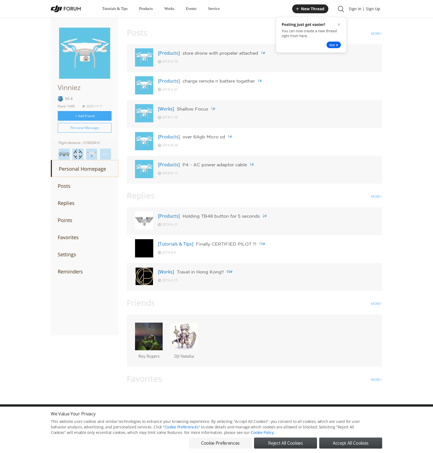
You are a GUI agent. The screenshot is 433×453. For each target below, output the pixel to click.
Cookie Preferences (182, 429)
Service (214, 9)
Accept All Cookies (351, 446)
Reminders (70, 271)
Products (146, 9)
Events (191, 9)
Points (65, 220)
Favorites (68, 237)
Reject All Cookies (285, 446)
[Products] (169, 53)
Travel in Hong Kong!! (200, 271)
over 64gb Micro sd (204, 136)
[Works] (166, 109)
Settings (67, 254)
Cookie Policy (262, 435)
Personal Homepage (82, 168)
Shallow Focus (192, 108)
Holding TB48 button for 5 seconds (221, 216)
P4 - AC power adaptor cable (215, 164)
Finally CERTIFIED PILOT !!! (226, 243)
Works (169, 9)
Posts (64, 186)
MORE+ (376, 33)
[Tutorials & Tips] (175, 244)
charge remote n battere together (219, 80)
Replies (66, 203)
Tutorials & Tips (115, 9)
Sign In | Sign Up (364, 8)
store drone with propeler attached (220, 53)
